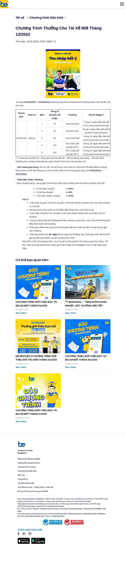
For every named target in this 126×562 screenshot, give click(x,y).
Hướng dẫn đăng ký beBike (29, 459)
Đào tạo (21, 475)
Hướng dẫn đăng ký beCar (29, 463)
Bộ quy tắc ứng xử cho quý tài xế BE (33, 491)
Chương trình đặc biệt (46, 17)
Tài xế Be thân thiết (26, 483)
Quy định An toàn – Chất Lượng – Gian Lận (35, 487)
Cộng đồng (22, 479)
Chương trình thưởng (26, 467)
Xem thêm (21, 313)
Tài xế (20, 17)
